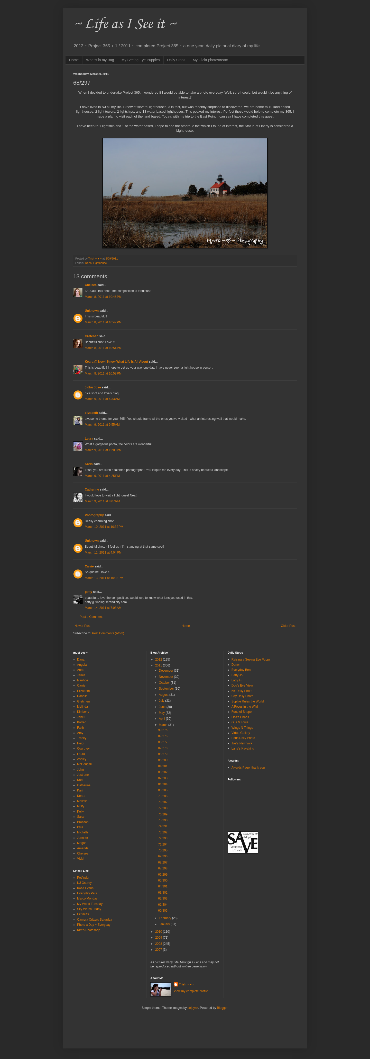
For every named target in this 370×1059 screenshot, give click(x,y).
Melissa (82, 801)
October (165, 682)
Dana (88, 262)
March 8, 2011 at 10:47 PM (103, 322)
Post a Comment (91, 617)
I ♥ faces (83, 914)
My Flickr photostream (210, 60)
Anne (80, 670)
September (167, 688)
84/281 (163, 766)
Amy (80, 733)
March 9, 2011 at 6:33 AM (102, 399)
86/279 (163, 754)
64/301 (163, 886)
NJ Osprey (84, 883)
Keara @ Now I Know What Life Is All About (116, 361)
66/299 (163, 874)
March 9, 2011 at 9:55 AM (102, 424)
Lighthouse (100, 262)
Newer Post (82, 626)
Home (74, 60)
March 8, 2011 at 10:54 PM (103, 348)
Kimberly (83, 712)
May (162, 713)
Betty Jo (237, 675)
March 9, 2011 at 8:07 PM (102, 501)
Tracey (81, 738)
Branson (83, 822)
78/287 (163, 802)
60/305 (163, 910)
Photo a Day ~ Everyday (93, 925)
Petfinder (83, 877)
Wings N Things (242, 727)
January (165, 924)
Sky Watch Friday (89, 909)
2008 (159, 944)
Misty (80, 806)
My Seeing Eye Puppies (141, 60)
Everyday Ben (241, 670)
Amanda (83, 848)
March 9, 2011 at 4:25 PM (102, 476)
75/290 (163, 820)
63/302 (163, 892)
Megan (82, 843)
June (162, 707)
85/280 (163, 760)
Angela (82, 664)
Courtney (83, 748)
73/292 (163, 832)
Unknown (92, 311)
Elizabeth (83, 691)
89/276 (163, 736)
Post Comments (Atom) (108, 633)
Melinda (82, 706)
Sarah (81, 816)
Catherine (92, 489)
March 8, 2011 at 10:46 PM (103, 297)
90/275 (163, 730)
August (164, 695)
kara (80, 827)
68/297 (163, 862)
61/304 (163, 904)
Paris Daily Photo (243, 738)
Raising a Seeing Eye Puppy (251, 659)
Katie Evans (85, 888)
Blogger (222, 1008)
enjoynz (193, 1008)
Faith (80, 727)
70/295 (163, 850)
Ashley (81, 759)
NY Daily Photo (242, 691)
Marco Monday (87, 898)
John (80, 769)
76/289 (163, 814)
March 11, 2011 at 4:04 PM (103, 552)
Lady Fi (237, 680)
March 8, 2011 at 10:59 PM (103, 373)
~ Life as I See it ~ (124, 24)
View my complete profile (191, 991)
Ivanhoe (82, 680)
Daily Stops (176, 60)
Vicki (80, 858)
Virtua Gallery (241, 733)
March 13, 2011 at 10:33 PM (104, 578)
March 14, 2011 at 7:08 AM (103, 608)
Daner (236, 664)
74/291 (163, 826)
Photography (94, 515)
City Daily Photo (242, 696)
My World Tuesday (90, 904)
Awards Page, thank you (248, 767)
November (166, 677)
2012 (159, 659)
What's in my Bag (100, 60)
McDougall (84, 764)
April (162, 718)
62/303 (163, 898)
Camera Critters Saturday (94, 919)
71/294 (163, 844)
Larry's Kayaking (243, 748)
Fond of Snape (242, 712)
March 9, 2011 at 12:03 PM (103, 450)
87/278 (163, 748)
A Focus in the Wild (245, 706)
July (162, 700)
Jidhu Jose (93, 387)
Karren (81, 722)
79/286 (163, 796)
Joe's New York (242, 743)
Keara (81, 796)
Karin (89, 464)
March (163, 725)
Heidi (80, 743)
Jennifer (82, 838)
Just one (83, 775)
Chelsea (91, 285)
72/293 (163, 838)
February (165, 918)
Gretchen (91, 336)
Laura (89, 438)
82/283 (163, 778)
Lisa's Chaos (240, 717)
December (166, 670)
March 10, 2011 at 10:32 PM (104, 527)
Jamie (81, 675)
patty (88, 592)
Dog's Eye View (242, 685)
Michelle (82, 832)
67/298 (163, 868)
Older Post (288, 626)
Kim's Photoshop (88, 930)
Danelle (82, 696)
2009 (159, 937)
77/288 (163, 808)
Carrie (89, 566)
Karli (80, 780)
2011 (159, 665)
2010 (159, 931)
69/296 (163, 856)
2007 (159, 949)
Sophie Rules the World (248, 701)
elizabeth (91, 413)
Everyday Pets (87, 893)
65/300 (163, 880)
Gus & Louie (240, 722)
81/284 (163, 784)
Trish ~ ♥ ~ (186, 984)
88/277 (163, 742)
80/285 (163, 790)
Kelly (80, 811)
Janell (81, 717)
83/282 (163, 772)
